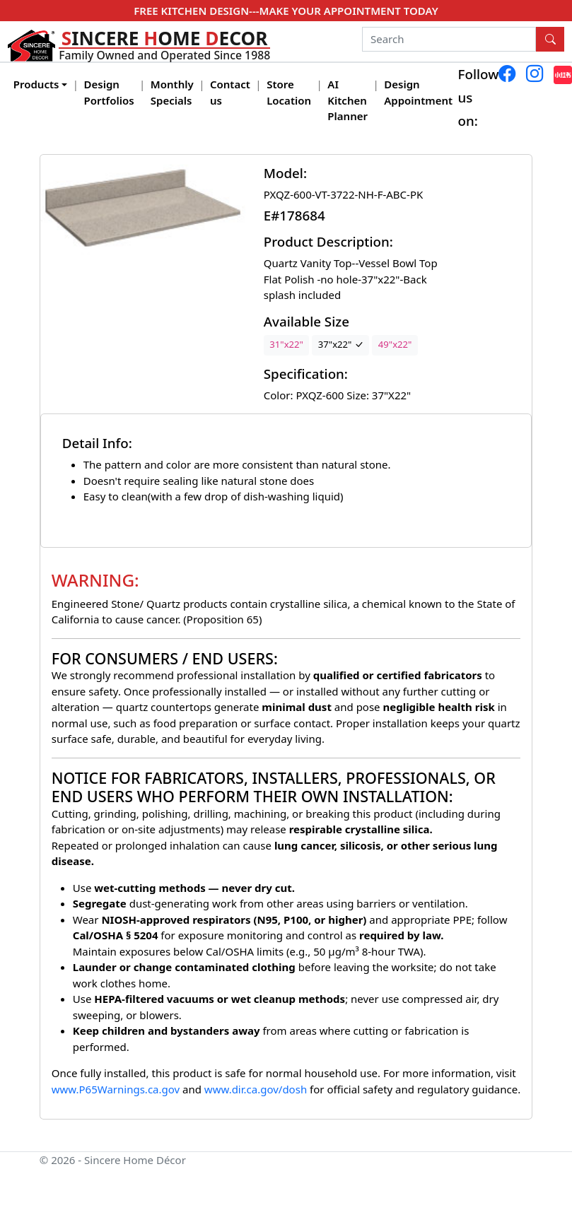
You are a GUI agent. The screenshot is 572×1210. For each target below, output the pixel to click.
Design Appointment (418, 92)
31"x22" (286, 344)
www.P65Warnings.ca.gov (117, 1089)
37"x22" (340, 344)
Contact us (230, 92)
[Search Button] (550, 39)
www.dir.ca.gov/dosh (255, 1089)
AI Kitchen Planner (347, 100)
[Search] (449, 39)
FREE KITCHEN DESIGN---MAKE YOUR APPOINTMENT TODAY (286, 11)
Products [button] (36, 84)
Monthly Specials (172, 92)
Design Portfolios (109, 92)
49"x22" (395, 344)
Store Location (289, 92)
